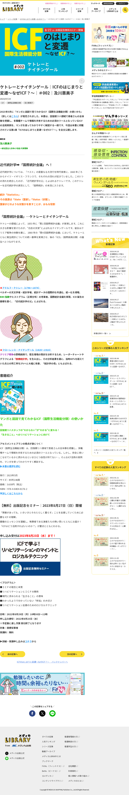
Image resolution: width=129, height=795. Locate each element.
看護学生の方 (78, 3)
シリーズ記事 (79, 10)
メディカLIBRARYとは (112, 10)
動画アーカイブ (96, 10)
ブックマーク (95, 3)
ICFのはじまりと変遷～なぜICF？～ (33, 19)
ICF (3, 103)
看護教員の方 (65, 3)
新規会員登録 (108, 3)
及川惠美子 (29, 103)
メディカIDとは (75, 780)
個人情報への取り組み (77, 776)
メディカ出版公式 (14, 753)
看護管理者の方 (50, 3)
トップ (2, 19)
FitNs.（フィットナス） (52, 766)
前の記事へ (13, 654)
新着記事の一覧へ (101, 333)
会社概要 (72, 766)
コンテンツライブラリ (51, 780)
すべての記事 (46, 10)
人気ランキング (63, 10)
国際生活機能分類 (14, 103)
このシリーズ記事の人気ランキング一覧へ (109, 451)
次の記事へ (72, 654)
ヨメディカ (46, 776)
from (18, 745)
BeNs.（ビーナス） (50, 771)
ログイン (122, 3)
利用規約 (72, 771)
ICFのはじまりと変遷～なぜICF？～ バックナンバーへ (42, 661)
